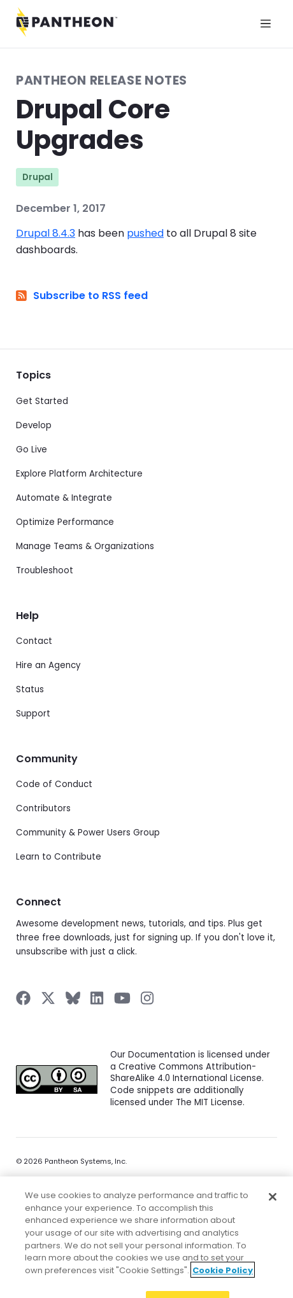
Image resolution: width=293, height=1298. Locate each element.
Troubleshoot (44, 570)
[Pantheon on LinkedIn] (97, 998)
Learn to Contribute (58, 857)
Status (30, 689)
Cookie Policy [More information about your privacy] (222, 1281)
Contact (34, 641)
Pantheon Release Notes (101, 80)
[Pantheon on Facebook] (23, 998)
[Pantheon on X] (48, 998)
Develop (34, 425)
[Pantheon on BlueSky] (73, 998)
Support (33, 714)
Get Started (42, 401)
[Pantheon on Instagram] (148, 998)
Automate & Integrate (64, 498)
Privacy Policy (40, 1180)
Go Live (31, 449)
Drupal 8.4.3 (45, 233)
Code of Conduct (54, 784)
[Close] (273, 1208)
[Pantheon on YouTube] (122, 998)
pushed (145, 233)
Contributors (43, 808)
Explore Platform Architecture (79, 474)
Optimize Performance (65, 522)
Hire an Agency (48, 665)
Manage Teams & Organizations (85, 546)
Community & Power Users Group (88, 833)
